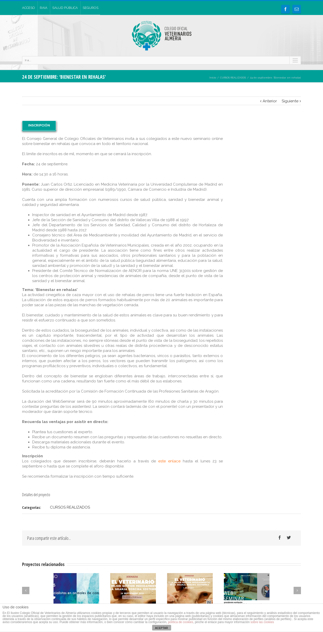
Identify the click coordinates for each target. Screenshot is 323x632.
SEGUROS (90, 8)
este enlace (169, 461)
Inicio (212, 77)
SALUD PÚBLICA (65, 8)
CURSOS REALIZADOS (233, 77)
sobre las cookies (262, 622)
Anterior (270, 101)
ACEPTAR (161, 627)
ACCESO (28, 8)
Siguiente (290, 101)
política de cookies (180, 622)
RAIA (43, 8)
